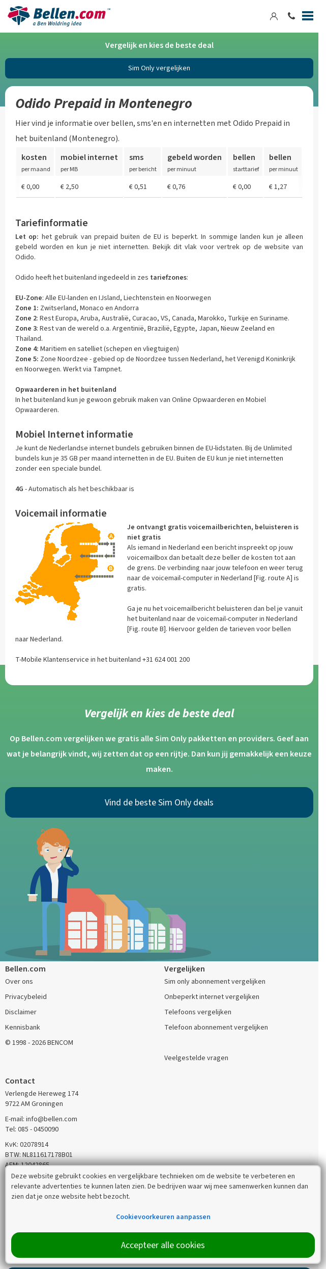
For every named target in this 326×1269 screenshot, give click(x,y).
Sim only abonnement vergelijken (214, 981)
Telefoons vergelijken (197, 1012)
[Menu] (307, 18)
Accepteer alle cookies (163, 1245)
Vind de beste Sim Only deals (159, 802)
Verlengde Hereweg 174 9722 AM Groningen (41, 1099)
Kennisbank (22, 1027)
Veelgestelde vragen (196, 1058)
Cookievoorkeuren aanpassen (163, 1217)
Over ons (19, 981)
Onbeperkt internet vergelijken (211, 997)
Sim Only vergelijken (159, 68)
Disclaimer (21, 1012)
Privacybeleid (26, 997)
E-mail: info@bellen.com (41, 1119)
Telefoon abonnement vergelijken (216, 1027)
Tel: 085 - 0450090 (31, 1129)
